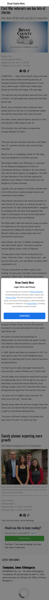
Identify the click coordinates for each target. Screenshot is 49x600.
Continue (24, 315)
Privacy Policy (11, 297)
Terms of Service (36, 291)
